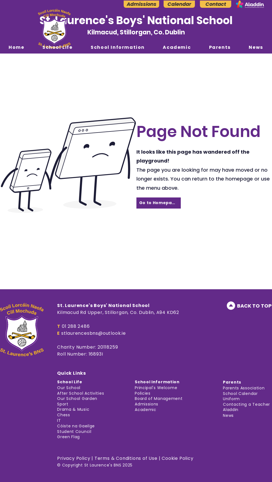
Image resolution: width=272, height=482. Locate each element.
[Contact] (215, 4)
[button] (57, 47)
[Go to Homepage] (158, 203)
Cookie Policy (177, 458)
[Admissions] (141, 4)
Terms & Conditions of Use (126, 458)
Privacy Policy (73, 458)
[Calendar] (179, 4)
